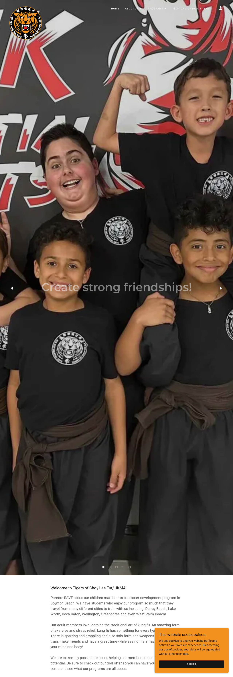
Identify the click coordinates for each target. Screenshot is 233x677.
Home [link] (115, 8)
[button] (103, 567)
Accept (192, 664)
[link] (26, 7)
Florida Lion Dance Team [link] (191, 8)
